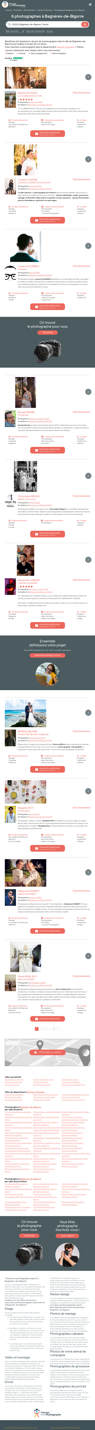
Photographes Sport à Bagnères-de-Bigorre (47, 1154)
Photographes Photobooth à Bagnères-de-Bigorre (44, 1208)
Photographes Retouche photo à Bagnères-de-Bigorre (45, 1185)
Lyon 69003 (35, 814)
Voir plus (49, 31)
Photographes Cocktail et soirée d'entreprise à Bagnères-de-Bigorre (18, 1149)
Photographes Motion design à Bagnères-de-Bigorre (44, 1190)
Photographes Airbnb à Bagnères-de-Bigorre (19, 1128)
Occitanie (18, 10)
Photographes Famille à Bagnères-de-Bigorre (19, 1118)
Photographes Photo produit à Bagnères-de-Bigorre (73, 1128)
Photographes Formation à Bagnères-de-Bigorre (76, 1190)
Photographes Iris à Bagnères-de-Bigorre (17, 1170)
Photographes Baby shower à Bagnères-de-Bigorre (73, 1165)
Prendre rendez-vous (47, 655)
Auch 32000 (35, 503)
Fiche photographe (81, 92)
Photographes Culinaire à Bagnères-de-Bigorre (46, 1139)
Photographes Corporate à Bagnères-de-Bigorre (19, 1154)
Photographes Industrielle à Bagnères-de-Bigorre (72, 1149)
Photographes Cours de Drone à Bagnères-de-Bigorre (74, 1195)
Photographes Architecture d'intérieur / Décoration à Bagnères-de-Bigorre (47, 1128)
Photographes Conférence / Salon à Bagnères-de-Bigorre (46, 1144)
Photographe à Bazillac (42, 1085)
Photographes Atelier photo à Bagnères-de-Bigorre (16, 1203)
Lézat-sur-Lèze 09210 (39, 589)
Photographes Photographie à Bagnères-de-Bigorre (16, 1185)
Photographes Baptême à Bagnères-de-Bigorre (47, 1149)
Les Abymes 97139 (37, 738)
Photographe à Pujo (40, 1082)
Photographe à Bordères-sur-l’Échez (75, 1094)
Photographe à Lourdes (70, 1097)
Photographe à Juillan (13, 1097)
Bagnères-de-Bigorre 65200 (40, 105)
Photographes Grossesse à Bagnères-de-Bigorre (47, 1113)
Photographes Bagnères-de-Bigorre (69, 10)
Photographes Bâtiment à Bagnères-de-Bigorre (18, 1123)
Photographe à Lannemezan (44, 1097)
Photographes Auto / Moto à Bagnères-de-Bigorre (44, 1159)
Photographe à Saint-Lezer (43, 1079)
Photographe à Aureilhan (14, 1094)
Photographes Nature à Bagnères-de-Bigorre (19, 1159)
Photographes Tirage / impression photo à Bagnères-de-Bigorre (18, 1208)
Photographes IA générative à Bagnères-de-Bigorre (44, 1203)
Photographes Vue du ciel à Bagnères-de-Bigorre (76, 1154)
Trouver (47, 332)
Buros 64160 (35, 273)
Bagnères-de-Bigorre (30, 1107)
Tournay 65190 (36, 186)
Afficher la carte (47, 1052)
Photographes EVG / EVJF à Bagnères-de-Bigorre (43, 1170)
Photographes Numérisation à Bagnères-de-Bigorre (73, 1203)
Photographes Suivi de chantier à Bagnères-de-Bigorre (45, 1123)
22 (54, 1029)
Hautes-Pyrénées (45, 10)
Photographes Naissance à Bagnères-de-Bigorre (76, 1113)
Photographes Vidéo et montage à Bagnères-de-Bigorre (75, 1185)
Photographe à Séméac (14, 1100)
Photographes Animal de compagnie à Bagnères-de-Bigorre (19, 1134)
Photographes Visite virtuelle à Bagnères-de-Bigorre (73, 1123)
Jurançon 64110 (36, 102)
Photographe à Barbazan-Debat (45, 1094)
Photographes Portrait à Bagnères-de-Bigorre (46, 1134)
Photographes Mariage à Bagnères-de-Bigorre (18, 1113)
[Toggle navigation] (90, 4)
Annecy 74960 (36, 897)
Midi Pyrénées (29, 10)
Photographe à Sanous (13, 1082)
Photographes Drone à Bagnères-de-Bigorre (18, 1190)
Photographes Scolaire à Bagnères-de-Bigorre (75, 1159)
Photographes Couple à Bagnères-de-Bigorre (46, 1118)
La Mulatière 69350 (38, 983)
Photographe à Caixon (70, 1079)
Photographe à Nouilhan (71, 1082)
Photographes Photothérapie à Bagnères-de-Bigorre (45, 1165)
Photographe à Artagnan (14, 1079)
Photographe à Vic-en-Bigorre (73, 1100)
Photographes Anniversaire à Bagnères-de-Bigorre (72, 1144)
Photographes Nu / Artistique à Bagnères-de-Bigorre (16, 1139)
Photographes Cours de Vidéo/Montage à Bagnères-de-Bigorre (45, 1197)
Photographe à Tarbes (41, 1100)
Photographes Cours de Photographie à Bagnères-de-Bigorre (19, 1195)
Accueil (8, 10)
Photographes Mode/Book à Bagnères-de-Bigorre (72, 1134)
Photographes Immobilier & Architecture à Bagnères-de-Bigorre (75, 1118)
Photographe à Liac (12, 1085)
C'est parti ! (67, 1235)
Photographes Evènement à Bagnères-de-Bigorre (72, 1139)
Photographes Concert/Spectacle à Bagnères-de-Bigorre (18, 1144)
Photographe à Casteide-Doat (73, 1085)
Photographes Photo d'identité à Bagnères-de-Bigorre (17, 1165)
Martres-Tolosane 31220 (39, 419)
